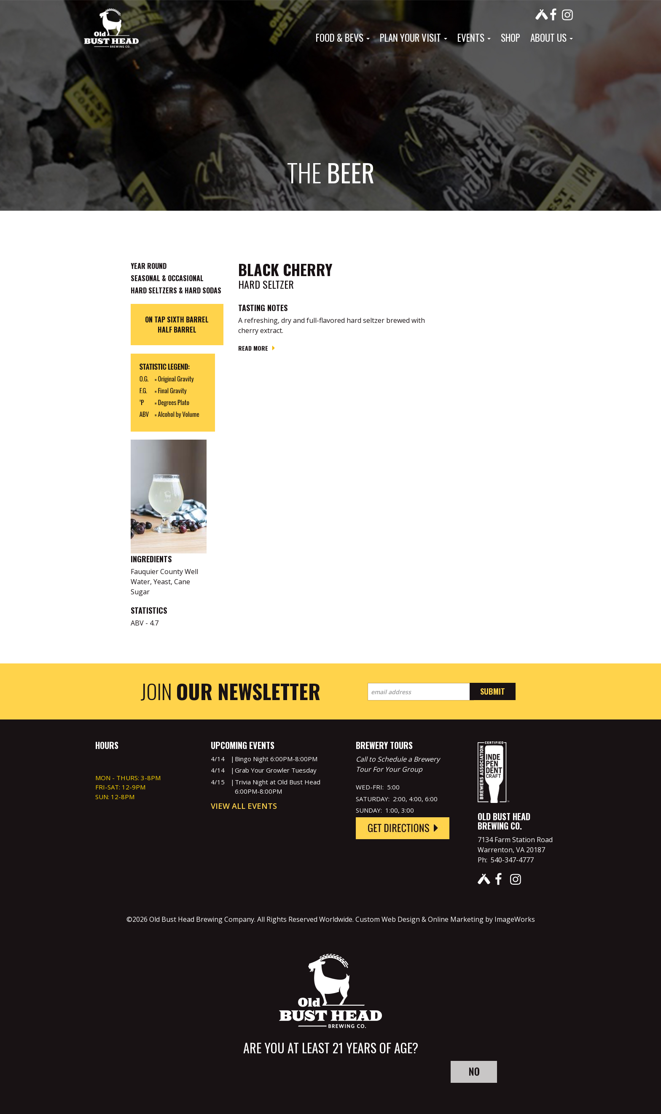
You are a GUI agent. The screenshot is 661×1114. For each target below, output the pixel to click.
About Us (551, 37)
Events (474, 37)
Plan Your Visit (413, 37)
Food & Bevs (343, 37)
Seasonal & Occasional (167, 278)
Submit (492, 691)
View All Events (244, 806)
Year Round (149, 266)
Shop (510, 37)
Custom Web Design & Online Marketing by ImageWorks (445, 919)
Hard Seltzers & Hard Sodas (176, 290)
